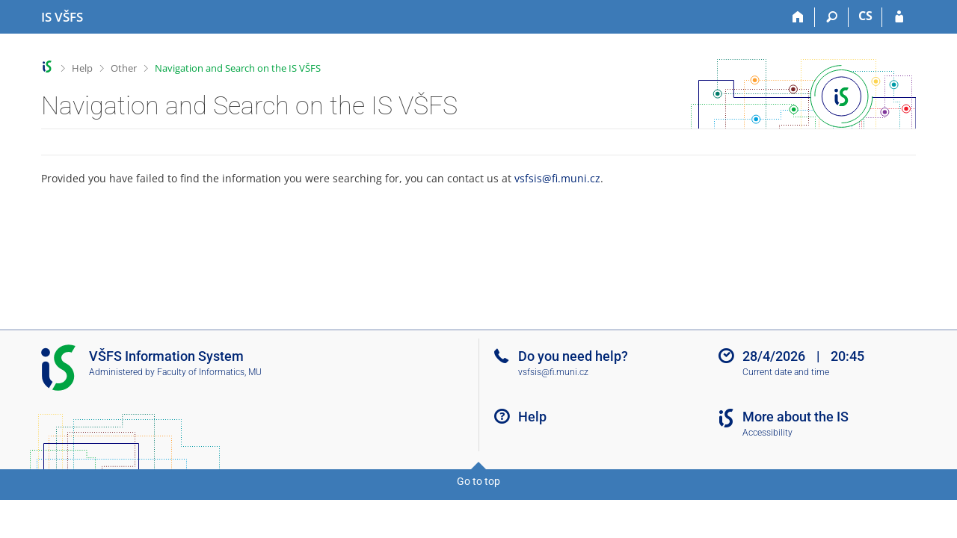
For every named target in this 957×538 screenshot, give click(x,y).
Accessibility (767, 432)
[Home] (798, 17)
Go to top (478, 481)
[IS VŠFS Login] (899, 17)
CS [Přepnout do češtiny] (865, 15)
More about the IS (795, 416)
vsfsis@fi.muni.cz (557, 178)
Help (82, 68)
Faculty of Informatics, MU (209, 372)
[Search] (832, 17)
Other (124, 68)
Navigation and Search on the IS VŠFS (238, 68)
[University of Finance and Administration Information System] (62, 17)
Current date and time (785, 372)
